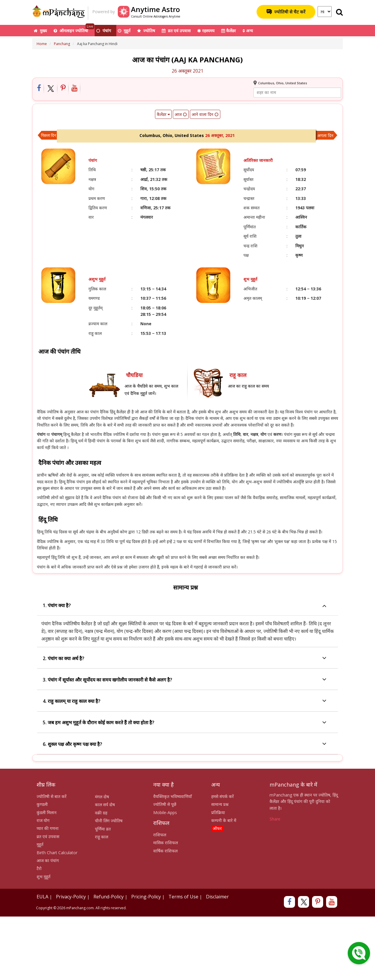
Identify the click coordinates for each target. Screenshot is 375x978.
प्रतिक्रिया (218, 812)
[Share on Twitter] (51, 88)
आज (181, 114)
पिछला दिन (48, 135)
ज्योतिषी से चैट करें (286, 12)
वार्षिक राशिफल (165, 851)
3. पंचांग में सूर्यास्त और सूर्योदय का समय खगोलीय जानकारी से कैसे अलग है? (184, 680)
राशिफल (159, 834)
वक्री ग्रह (101, 813)
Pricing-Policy (146, 896)
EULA (42, 896)
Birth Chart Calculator (57, 852)
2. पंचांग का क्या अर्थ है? (184, 658)
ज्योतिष (146, 30)
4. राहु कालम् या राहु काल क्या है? (184, 701)
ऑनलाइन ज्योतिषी (74, 29)
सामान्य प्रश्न (220, 804)
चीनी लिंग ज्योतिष (108, 820)
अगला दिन (325, 135)
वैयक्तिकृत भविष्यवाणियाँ (172, 796)
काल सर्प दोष (105, 804)
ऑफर (217, 828)
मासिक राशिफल (165, 842)
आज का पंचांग (48, 860)
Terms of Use (183, 896)
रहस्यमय (205, 30)
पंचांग (103, 30)
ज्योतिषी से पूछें (164, 804)
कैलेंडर (228, 30)
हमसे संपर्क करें (222, 796)
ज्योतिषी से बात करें (52, 796)
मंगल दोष (102, 796)
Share (275, 819)
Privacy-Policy (71, 896)
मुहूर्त (124, 30)
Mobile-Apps (165, 812)
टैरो (39, 868)
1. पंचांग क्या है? (184, 605)
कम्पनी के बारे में (223, 820)
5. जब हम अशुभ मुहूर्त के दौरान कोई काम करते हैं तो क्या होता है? (184, 723)
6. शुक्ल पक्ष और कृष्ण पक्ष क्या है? (184, 744)
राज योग (43, 820)
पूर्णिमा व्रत (103, 829)
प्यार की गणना (48, 828)
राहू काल (101, 837)
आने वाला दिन (205, 114)
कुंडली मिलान (47, 812)
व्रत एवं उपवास (176, 30)
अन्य (248, 30)
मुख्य (40, 30)
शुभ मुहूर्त (43, 876)
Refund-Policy (108, 896)
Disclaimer (217, 896)
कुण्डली (42, 804)
